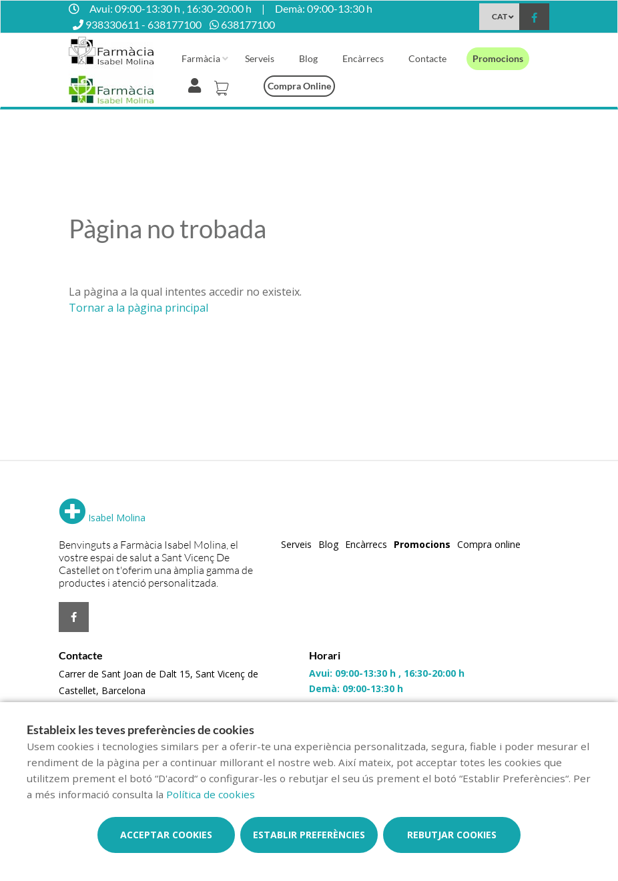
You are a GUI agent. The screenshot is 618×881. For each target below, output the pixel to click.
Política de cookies (210, 794)
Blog (308, 58)
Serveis (259, 58)
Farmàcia (201, 58)
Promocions (498, 58)
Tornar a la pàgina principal (138, 307)
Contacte (427, 58)
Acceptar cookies (166, 834)
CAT (499, 16)
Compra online (299, 85)
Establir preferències (309, 834)
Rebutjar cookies (452, 834)
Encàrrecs (363, 58)
